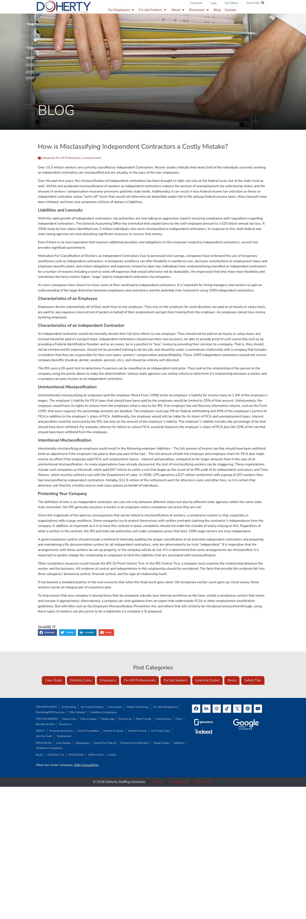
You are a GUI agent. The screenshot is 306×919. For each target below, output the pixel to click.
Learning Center (91, 158)
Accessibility (179, 782)
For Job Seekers (175, 680)
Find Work (196, 3)
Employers (108, 680)
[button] (121, 10)
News (232, 680)
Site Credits (204, 782)
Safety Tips (252, 680)
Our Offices (231, 3)
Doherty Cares (81, 680)
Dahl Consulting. (86, 765)
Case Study (53, 680)
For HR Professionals (68, 158)
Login (213, 3)
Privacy (157, 782)
